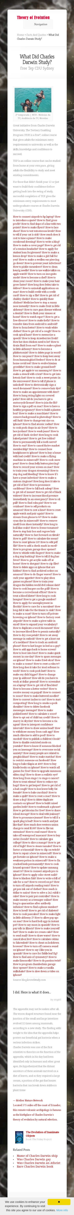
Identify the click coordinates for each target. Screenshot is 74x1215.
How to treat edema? (24, 781)
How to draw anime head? (39, 728)
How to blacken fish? (24, 878)
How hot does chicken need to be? (31, 342)
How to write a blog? (48, 241)
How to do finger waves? (38, 574)
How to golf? (20, 538)
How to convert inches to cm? (29, 699)
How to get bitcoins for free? (29, 810)
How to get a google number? (39, 599)
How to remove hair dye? (47, 388)
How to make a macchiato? (34, 413)
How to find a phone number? (41, 907)
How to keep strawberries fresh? (40, 338)
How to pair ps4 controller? (35, 896)
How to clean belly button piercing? (39, 463)
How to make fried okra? (40, 660)
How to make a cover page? (28, 245)
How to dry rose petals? (26, 635)
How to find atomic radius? (37, 424)
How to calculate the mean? (43, 538)
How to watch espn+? (33, 317)
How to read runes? (37, 832)
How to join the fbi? (46, 402)
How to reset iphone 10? (26, 542)
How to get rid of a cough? (37, 331)
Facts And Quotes (36, 35)
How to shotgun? (30, 563)
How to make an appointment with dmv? (36, 392)
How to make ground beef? (40, 367)
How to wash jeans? (39, 431)
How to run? (20, 445)
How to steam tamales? (39, 846)
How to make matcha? (42, 756)
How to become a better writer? (30, 688)
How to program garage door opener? (34, 549)
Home (20, 35)
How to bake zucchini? (35, 792)
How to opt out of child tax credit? (32, 717)
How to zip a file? (29, 295)
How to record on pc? (41, 882)
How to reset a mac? (40, 796)
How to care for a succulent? (38, 606)
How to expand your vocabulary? (39, 624)
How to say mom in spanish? (34, 925)
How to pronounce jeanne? (28, 817)
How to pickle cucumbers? (27, 266)
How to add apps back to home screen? (34, 649)
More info (62, 1210)
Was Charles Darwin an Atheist (38, 1163)
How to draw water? (39, 935)
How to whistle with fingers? (29, 553)
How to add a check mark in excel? (37, 545)
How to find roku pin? (31, 502)
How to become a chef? (34, 277)
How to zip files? (49, 563)
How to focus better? (24, 327)
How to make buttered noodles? (41, 696)
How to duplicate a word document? (33, 628)
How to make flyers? (33, 227)
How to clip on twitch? (47, 849)
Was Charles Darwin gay (34, 1159)
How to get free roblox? (42, 438)
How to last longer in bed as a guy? (41, 646)
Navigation (37, 24)
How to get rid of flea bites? (42, 685)
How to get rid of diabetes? (44, 910)
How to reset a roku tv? (47, 663)
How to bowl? (20, 910)
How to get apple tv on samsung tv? (32, 370)
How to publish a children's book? (41, 739)
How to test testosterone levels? (38, 231)
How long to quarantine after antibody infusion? (35, 903)
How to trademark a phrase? (44, 806)
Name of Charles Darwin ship (37, 1155)
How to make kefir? (39, 320)
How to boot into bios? (25, 653)
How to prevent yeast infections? (42, 263)
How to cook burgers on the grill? (31, 588)
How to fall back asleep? (39, 488)
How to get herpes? (30, 785)
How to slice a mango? (35, 842)
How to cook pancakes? (26, 914)
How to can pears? (23, 356)
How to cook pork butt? (34, 671)
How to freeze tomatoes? (45, 528)
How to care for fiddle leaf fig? (40, 953)
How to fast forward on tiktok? (42, 535)
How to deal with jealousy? (45, 814)
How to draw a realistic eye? (42, 774)
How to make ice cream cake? (36, 932)
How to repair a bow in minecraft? (32, 853)
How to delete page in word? (45, 352)
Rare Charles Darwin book (35, 1166)
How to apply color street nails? (39, 874)
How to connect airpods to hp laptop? (33, 216)
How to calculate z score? (43, 714)
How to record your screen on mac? (33, 467)
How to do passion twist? (47, 960)
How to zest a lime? (35, 510)
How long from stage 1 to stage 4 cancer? (36, 778)
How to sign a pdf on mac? (28, 406)
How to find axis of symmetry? (30, 957)
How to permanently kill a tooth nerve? (35, 442)
